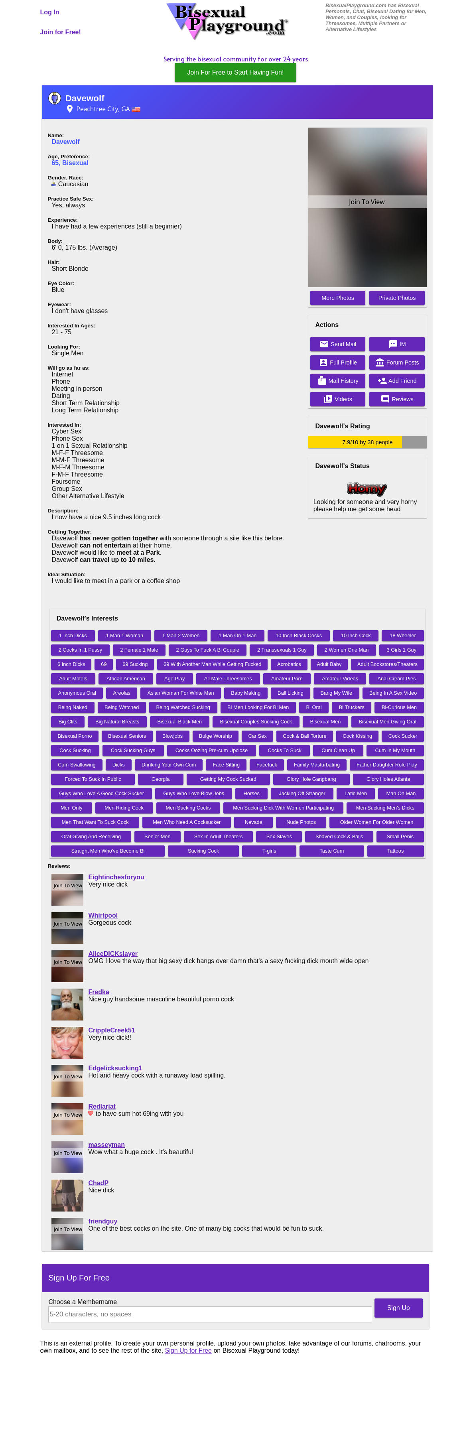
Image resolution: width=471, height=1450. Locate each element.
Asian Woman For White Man (181, 693)
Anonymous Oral (77, 693)
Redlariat (101, 1106)
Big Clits (68, 722)
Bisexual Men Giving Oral (387, 722)
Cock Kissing (357, 736)
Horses (251, 793)
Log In (49, 12)
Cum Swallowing (77, 765)
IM (397, 344)
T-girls (269, 851)
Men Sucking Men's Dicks (385, 808)
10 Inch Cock (356, 635)
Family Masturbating (317, 765)
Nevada (253, 822)
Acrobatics (289, 664)
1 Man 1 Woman (124, 635)
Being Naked (72, 707)
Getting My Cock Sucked (228, 779)
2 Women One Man (347, 650)
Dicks (118, 765)
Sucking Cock (203, 851)
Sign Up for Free (188, 1350)
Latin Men (356, 793)
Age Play (174, 679)
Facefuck (266, 765)
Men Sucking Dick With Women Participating (283, 808)
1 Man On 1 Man (237, 635)
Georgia (161, 779)
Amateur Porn (287, 679)
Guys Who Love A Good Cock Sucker (101, 793)
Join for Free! (60, 32)
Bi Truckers (352, 707)
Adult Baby (329, 664)
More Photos (337, 298)
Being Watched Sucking (183, 707)
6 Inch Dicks (71, 664)
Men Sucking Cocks (188, 808)
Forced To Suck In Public (93, 779)
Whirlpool (103, 915)
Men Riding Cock (123, 808)
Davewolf (84, 98)
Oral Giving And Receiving (91, 836)
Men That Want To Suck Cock (94, 822)
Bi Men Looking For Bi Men (258, 707)
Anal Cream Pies (396, 679)
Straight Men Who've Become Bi (107, 851)
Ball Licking (290, 693)
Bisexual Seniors (127, 736)
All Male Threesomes (228, 679)
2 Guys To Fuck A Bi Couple (207, 650)
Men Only (72, 808)
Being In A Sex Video (393, 693)
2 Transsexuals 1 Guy (282, 650)
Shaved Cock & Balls (339, 836)
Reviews (396, 399)
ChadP (98, 1183)
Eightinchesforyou (116, 877)
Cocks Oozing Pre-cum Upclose (211, 750)
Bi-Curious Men (399, 707)
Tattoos (395, 851)
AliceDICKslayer (113, 953)
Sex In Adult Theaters (218, 836)
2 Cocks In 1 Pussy (80, 650)
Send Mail (337, 344)
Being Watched (121, 707)
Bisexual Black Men (180, 722)
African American (125, 679)
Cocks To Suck (285, 750)
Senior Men (157, 836)
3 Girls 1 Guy (401, 650)
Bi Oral (314, 707)
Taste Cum (331, 851)
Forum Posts (397, 362)
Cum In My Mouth (395, 750)
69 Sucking (135, 664)
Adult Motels (73, 679)
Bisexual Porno (74, 736)
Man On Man (401, 793)
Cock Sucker (403, 736)
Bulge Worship (215, 736)
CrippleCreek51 (111, 1030)
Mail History (338, 381)
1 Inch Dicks (73, 635)
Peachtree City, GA (102, 108)
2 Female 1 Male (139, 650)
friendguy (102, 1221)
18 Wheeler (403, 635)
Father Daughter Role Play (387, 765)
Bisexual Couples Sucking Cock (256, 722)
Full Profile (338, 362)
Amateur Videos (340, 679)
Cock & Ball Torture (304, 736)
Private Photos (397, 298)
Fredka (98, 992)
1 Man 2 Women (181, 635)
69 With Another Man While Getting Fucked (212, 664)
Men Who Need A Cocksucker (187, 822)
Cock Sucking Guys (133, 750)
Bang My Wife (337, 693)
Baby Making (245, 693)
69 (103, 664)
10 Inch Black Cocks (299, 635)
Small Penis (400, 836)
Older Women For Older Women (377, 822)
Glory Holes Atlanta (388, 779)
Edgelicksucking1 (115, 1068)
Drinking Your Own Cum (169, 765)
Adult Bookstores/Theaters (387, 664)
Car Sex (257, 736)
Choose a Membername (82, 1301)
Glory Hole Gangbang (311, 779)
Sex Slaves (279, 836)
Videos (337, 399)
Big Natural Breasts (117, 722)
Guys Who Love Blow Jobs (193, 793)
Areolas (121, 693)
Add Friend (397, 381)
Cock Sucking (75, 750)
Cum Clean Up (338, 750)
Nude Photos (301, 822)
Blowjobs (172, 736)
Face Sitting (226, 765)
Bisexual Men (325, 722)
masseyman (106, 1144)
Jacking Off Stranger (302, 793)
